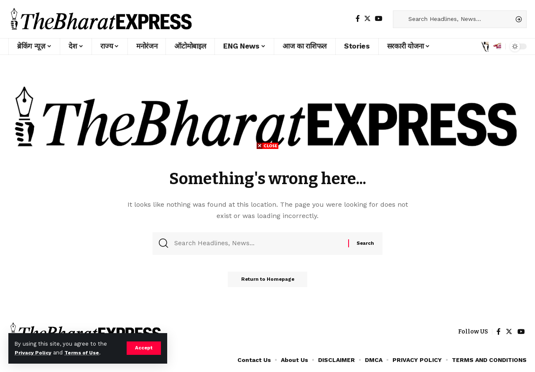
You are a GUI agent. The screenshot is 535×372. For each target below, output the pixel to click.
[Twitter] (367, 18)
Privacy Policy (34, 352)
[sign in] (483, 46)
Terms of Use (86, 352)
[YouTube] (379, 18)
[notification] (497, 46)
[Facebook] (358, 18)
